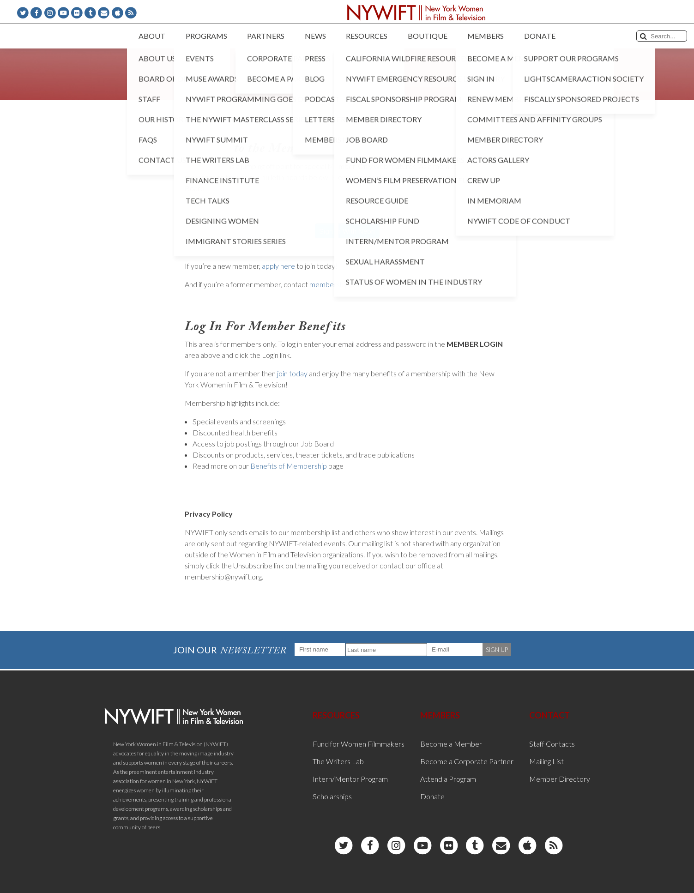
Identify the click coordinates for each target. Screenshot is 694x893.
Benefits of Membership (288, 465)
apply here (278, 265)
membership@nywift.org (347, 284)
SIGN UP (497, 649)
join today (292, 373)
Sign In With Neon (347, 231)
